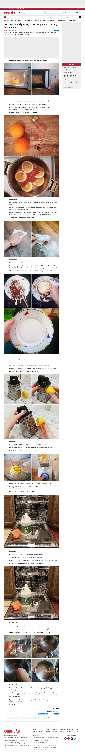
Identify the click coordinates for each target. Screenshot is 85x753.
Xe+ (38, 17)
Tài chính (20, 17)
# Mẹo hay (10, 717)
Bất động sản (33, 17)
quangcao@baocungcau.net (14, 8)
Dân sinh (60, 17)
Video (76, 17)
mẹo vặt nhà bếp (45, 717)
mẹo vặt (17, 717)
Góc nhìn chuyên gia (51, 20)
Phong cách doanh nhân (62, 20)
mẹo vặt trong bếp (35, 717)
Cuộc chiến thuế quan (11, 20)
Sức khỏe (5, 30)
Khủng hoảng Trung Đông (40, 20)
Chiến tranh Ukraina (28, 20)
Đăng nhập (77, 12)
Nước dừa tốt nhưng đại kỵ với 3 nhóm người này (71, 76)
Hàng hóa (54, 17)
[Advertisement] (31, 47)
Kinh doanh (25, 17)
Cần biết (72, 17)
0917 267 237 (25, 8)
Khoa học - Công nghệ (46, 17)
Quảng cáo (6, 8)
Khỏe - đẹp (66, 17)
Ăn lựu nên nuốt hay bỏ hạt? (70, 82)
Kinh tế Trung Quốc (73, 20)
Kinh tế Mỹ (20, 20)
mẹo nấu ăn (25, 717)
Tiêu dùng (14, 17)
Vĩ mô (9, 17)
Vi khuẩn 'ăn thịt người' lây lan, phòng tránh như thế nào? (71, 68)
